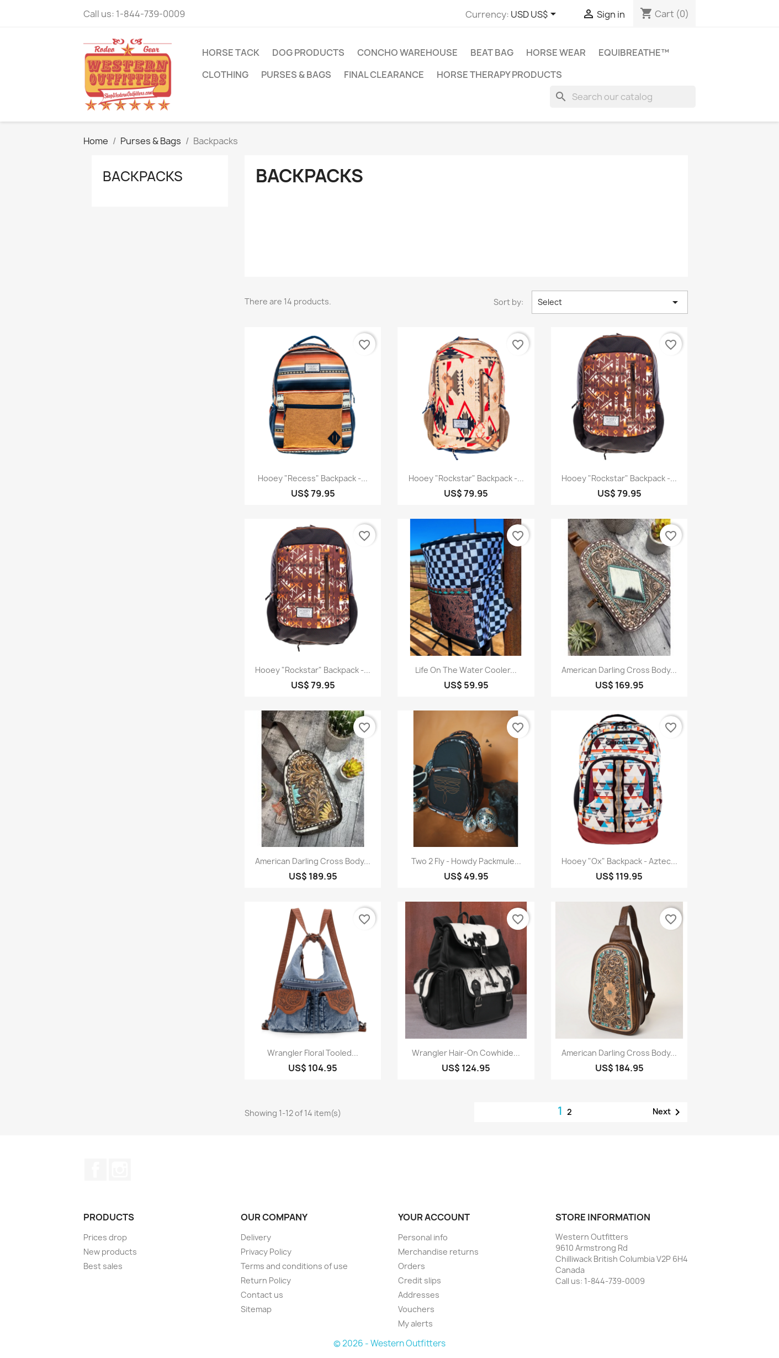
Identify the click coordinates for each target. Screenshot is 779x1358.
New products (110, 1251)
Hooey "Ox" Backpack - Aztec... (619, 861)
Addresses (418, 1294)
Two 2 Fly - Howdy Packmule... (466, 861)
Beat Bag (491, 52)
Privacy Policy (266, 1251)
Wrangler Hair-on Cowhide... (466, 1053)
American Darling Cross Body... (619, 670)
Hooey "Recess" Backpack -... (313, 478)
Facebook (95, 1170)
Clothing (225, 75)
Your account (434, 1217)
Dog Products (308, 52)
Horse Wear (556, 52)
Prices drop (105, 1237)
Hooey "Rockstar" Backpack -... (466, 478)
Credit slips (419, 1280)
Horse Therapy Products (499, 75)
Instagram (120, 1170)
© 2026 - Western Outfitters (389, 1343)
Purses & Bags (296, 75)
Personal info (423, 1237)
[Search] (623, 97)
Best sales (103, 1266)
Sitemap (256, 1309)
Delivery (256, 1237)
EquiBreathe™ (633, 52)
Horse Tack (230, 52)
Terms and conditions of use (294, 1266)
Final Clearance (384, 75)
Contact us (262, 1294)
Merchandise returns (438, 1251)
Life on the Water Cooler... (466, 670)
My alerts (415, 1323)
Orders (411, 1266)
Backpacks (143, 176)
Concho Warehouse (407, 52)
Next (668, 1112)
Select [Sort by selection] (609, 302)
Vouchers (416, 1309)
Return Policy (266, 1280)
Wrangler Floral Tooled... (312, 1053)
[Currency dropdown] (535, 15)
